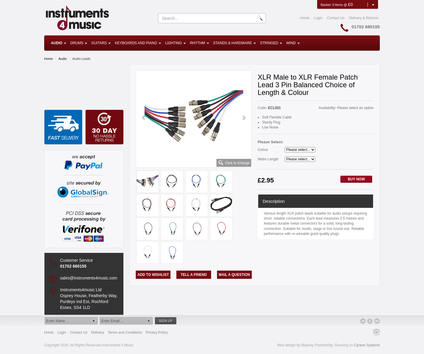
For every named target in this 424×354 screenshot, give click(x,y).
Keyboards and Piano (138, 43)
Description (274, 201)
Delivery (97, 332)
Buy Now (356, 179)
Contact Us (335, 18)
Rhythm (199, 43)
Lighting (175, 43)
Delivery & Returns (363, 18)
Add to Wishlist (153, 275)
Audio (58, 43)
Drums (78, 43)
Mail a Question (234, 275)
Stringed (271, 43)
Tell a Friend (194, 275)
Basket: (326, 4)
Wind (292, 43)
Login (318, 18)
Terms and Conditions (125, 332)
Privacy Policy (157, 332)
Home (304, 18)
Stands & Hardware (234, 43)
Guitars (101, 43)
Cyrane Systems (367, 345)
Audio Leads (81, 58)
